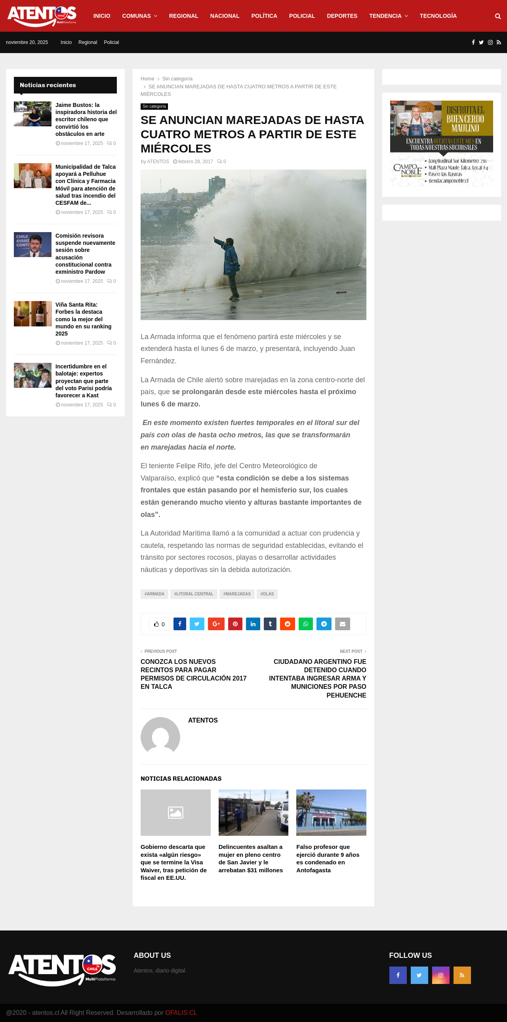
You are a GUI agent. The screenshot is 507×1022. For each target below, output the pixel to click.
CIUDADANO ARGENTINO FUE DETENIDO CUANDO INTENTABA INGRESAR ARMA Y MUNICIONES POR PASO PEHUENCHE (317, 678)
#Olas (267, 594)
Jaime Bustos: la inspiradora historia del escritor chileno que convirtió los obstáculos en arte (86, 119)
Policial (302, 16)
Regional (183, 16)
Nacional (225, 16)
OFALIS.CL (181, 1012)
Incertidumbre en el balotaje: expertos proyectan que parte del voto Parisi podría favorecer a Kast (83, 381)
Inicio (102, 16)
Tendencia (385, 16)
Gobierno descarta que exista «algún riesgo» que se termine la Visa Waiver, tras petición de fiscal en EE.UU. (174, 862)
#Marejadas (237, 594)
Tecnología (438, 16)
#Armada (154, 594)
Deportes (342, 16)
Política (264, 16)
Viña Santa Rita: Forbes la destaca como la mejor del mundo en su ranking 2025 (83, 319)
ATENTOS (158, 161)
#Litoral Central (193, 594)
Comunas (136, 16)
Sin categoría (154, 106)
